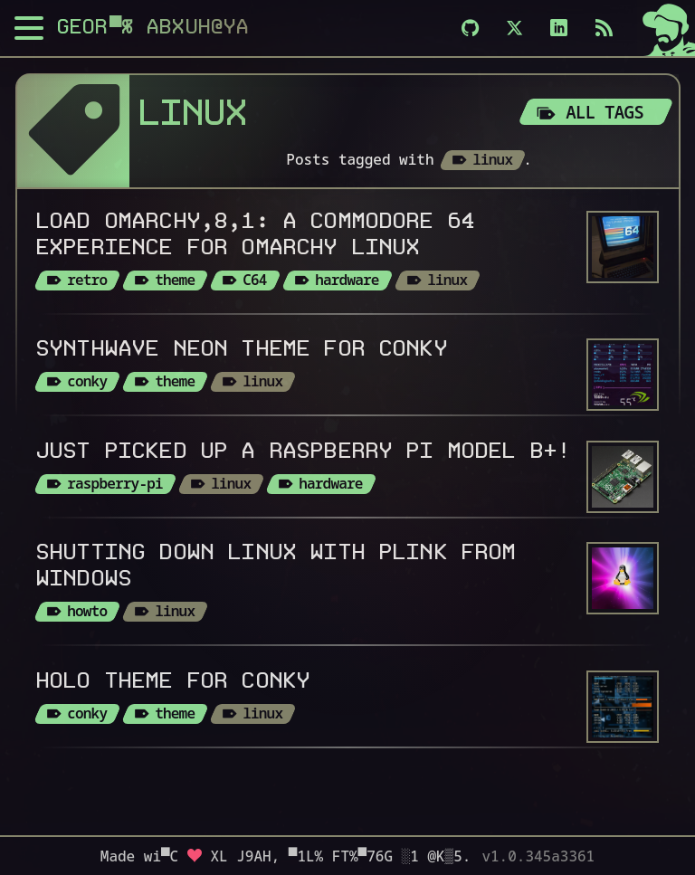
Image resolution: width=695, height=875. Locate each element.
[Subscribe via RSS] (604, 28)
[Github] (470, 28)
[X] (514, 28)
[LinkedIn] (558, 28)
